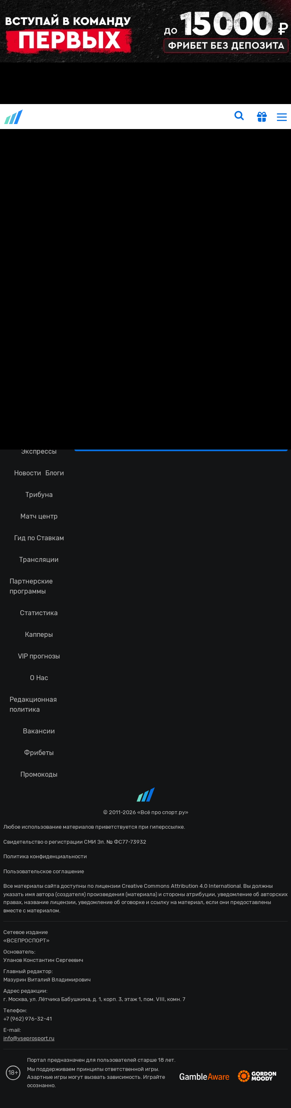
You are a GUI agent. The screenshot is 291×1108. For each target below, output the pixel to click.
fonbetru (145, 554)
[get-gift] (262, 118)
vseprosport (14, 116)
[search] (239, 116)
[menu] (282, 117)
